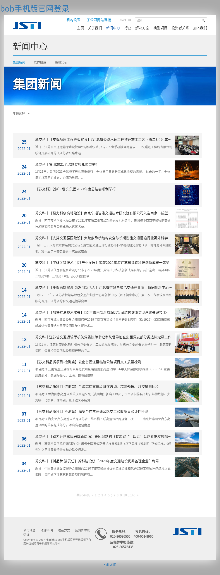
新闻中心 (113, 28)
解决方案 (142, 28)
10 (125, 495)
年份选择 (21, 113)
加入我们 (200, 28)
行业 (127, 28)
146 (132, 495)
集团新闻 (19, 62)
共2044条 (83, 495)
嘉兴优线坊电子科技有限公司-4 (41, 543)
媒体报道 (40, 62)
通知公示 (61, 62)
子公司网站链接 (100, 20)
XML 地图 (110, 564)
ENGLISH (125, 20)
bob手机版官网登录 (34, 8)
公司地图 (29, 530)
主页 (80, 28)
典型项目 (160, 28)
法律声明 (47, 530)
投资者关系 (180, 28)
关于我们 (95, 28)
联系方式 (64, 530)
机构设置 (74, 20)
